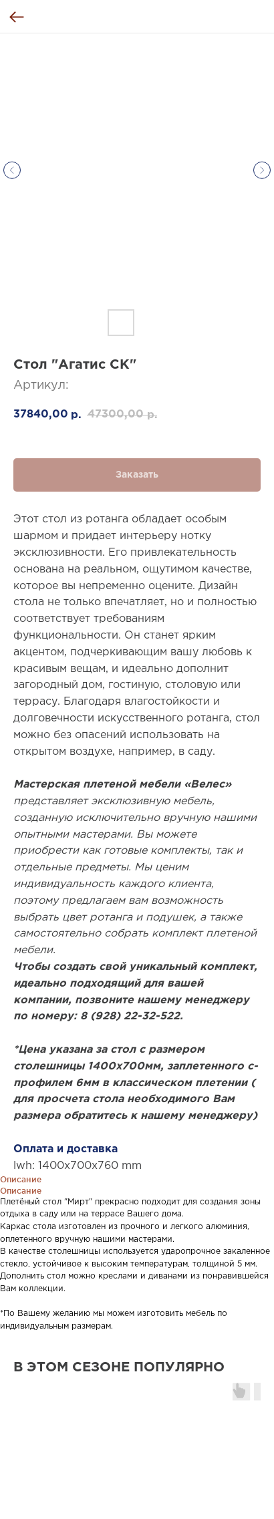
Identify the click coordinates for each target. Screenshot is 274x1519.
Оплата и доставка (65, 1149)
